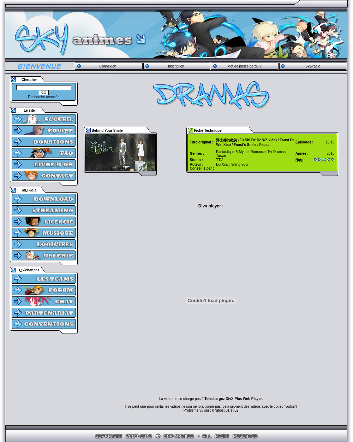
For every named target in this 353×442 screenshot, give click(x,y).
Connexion (107, 66)
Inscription (176, 66)
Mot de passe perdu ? (244, 66)
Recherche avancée (44, 97)
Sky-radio (312, 66)
